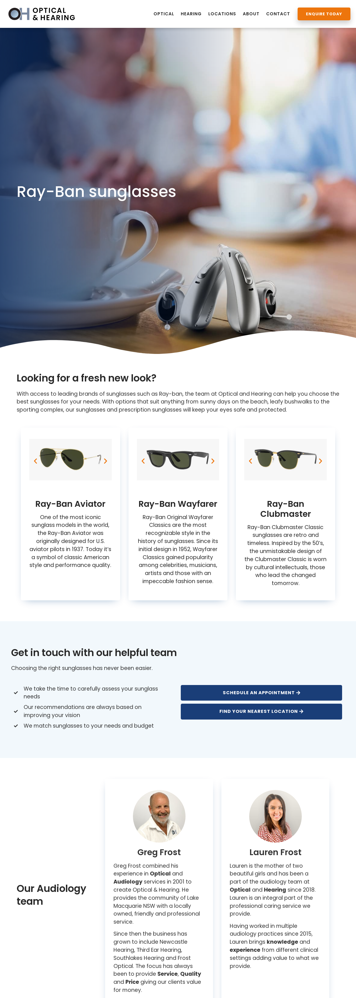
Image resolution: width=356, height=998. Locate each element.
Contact (278, 14)
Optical (164, 14)
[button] (35, 461)
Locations (222, 14)
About (251, 14)
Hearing (191, 14)
